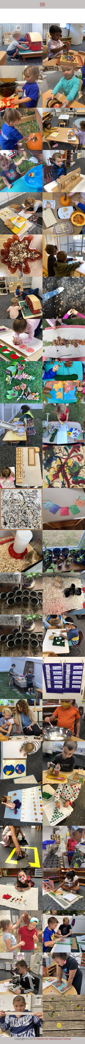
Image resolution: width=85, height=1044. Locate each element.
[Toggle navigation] (42, 4)
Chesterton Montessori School (53, 1038)
